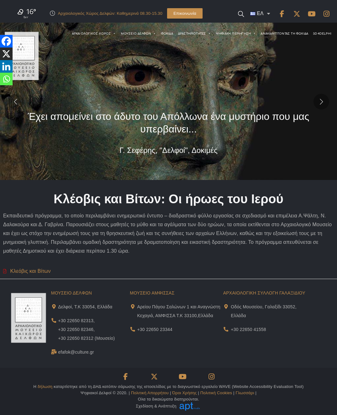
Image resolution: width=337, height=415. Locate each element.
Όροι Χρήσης (184, 392)
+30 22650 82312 (75, 338)
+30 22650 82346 (75, 329)
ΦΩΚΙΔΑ (167, 33)
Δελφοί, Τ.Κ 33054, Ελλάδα (85, 306)
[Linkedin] (6, 66)
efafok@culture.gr (76, 352)
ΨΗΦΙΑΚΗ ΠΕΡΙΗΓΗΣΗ (236, 33)
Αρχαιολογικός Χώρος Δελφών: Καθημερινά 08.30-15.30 (110, 13)
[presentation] (16, 101)
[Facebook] (6, 41)
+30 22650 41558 (248, 329)
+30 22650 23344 (154, 329)
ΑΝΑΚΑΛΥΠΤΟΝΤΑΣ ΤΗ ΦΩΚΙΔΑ (284, 33)
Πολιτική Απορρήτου (150, 392)
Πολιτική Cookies (216, 392)
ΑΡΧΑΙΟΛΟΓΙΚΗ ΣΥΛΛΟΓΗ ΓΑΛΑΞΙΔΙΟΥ (264, 292)
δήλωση (45, 386)
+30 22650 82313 (75, 320)
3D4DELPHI (322, 33)
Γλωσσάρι (245, 392)
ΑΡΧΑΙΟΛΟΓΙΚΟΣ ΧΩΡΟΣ (94, 33)
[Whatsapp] (6, 79)
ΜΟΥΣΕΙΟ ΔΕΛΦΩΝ (138, 33)
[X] (6, 54)
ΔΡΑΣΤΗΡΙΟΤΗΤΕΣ (194, 33)
